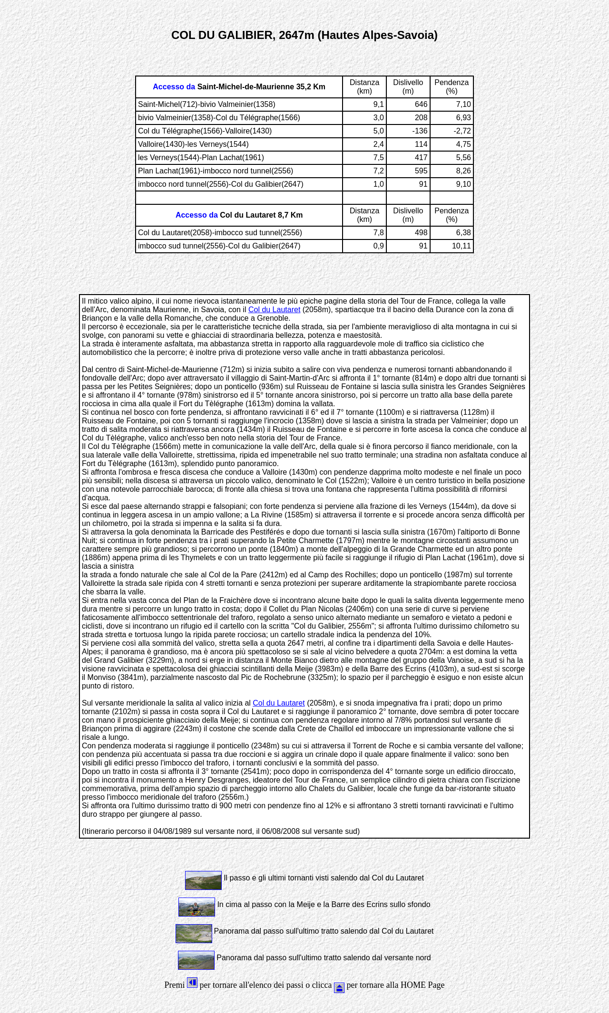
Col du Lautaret (274, 310)
